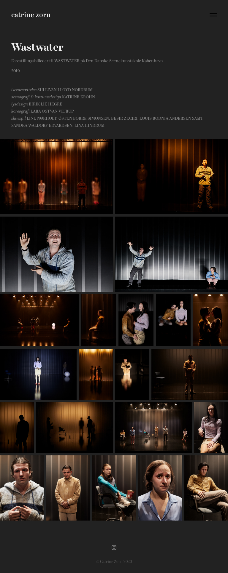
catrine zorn (31, 15)
